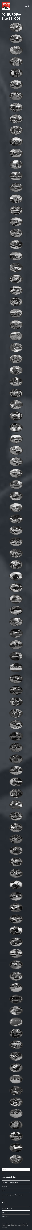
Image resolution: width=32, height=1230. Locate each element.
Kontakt (4, 1187)
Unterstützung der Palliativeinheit (12, 1195)
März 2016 (5, 1216)
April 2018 (5, 1212)
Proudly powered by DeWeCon (9, 1224)
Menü (27, 6)
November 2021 (7, 1208)
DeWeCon (4, 1227)
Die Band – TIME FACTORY (10, 1182)
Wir (3, 1191)
